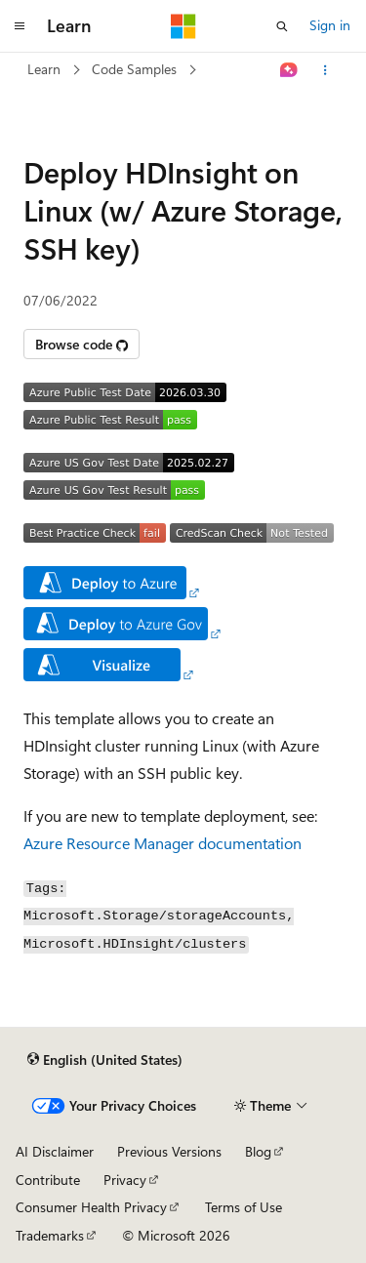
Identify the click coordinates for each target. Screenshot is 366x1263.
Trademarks (50, 1235)
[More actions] (325, 70)
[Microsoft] (183, 26)
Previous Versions (169, 1151)
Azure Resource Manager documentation (162, 843)
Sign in (329, 25)
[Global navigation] (19, 26)
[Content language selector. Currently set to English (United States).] (105, 1059)
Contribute (48, 1179)
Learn (44, 69)
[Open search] (282, 26)
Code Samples (134, 69)
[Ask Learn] (289, 70)
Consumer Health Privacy (91, 1207)
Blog (258, 1151)
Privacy (124, 1179)
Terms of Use (243, 1207)
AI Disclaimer (55, 1151)
